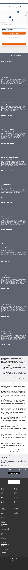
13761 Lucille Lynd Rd (4, 304)
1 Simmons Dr (3, 186)
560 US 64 (2, 104)
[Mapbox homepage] (3, 22)
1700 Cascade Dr (3, 290)
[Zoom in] (25, 11)
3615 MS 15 (2, 218)
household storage (5, 370)
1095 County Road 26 (4, 277)
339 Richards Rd (3, 333)
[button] (13, 21)
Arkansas (14, 459)
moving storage (23, 450)
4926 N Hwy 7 (3, 159)
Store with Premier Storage (5, 465)
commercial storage (6, 378)
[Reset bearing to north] (25, 13)
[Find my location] (25, 15)
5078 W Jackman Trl (4, 63)
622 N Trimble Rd (3, 263)
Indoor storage (9, 425)
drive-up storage (21, 364)
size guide (15, 392)
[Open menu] (26, 1)
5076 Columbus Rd (4, 250)
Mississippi (17, 459)
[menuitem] (7, 487)
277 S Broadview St (4, 131)
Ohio (20, 459)
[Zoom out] (25, 12)
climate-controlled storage (5, 401)
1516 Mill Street (3, 77)
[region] (14, 16)
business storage (20, 434)
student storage (20, 372)
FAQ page (16, 418)
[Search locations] (13, 24)
